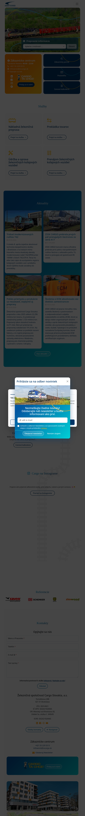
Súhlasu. (44, 428)
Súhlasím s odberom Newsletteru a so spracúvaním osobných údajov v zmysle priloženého (42, 427)
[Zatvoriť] (67, 381)
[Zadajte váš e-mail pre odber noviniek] (42, 420)
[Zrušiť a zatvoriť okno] (53, 433)
